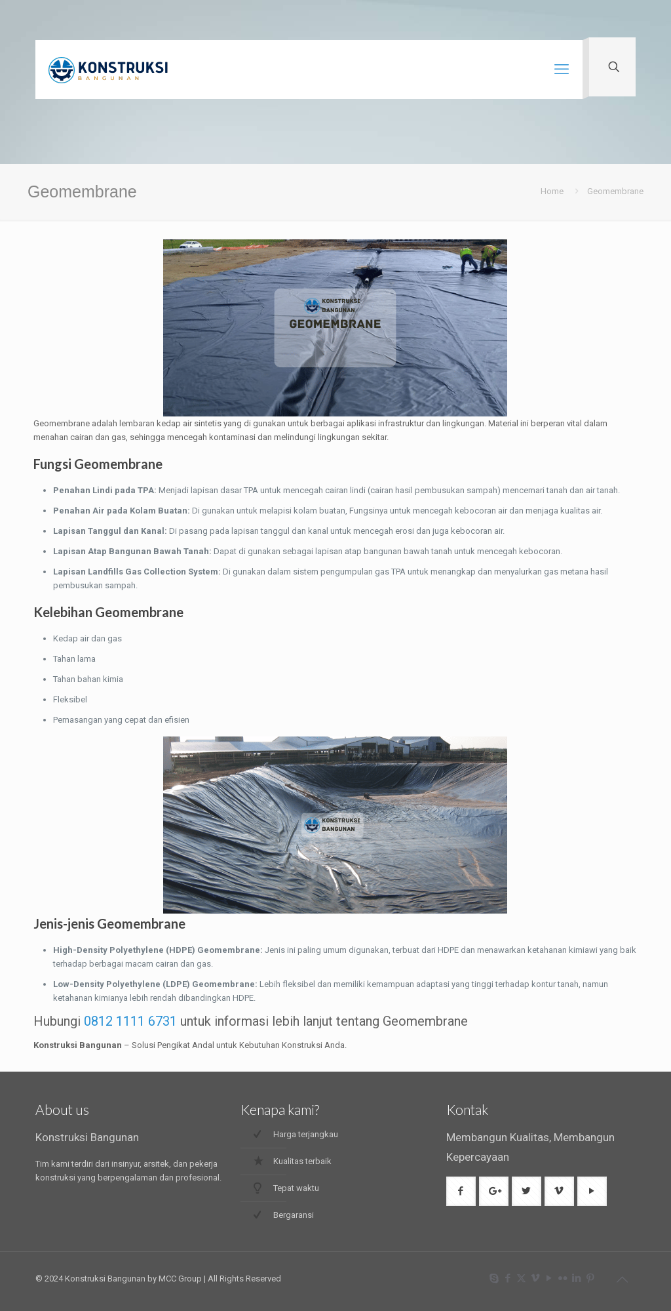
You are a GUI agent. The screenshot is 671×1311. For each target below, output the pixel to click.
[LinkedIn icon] (576, 1278)
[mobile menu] (561, 69)
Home (552, 191)
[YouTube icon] (549, 1278)
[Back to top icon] (622, 1279)
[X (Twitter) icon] (521, 1278)
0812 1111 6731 (130, 1021)
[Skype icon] (494, 1278)
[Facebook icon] (507, 1278)
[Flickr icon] (562, 1278)
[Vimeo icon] (535, 1278)
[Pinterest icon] (590, 1278)
